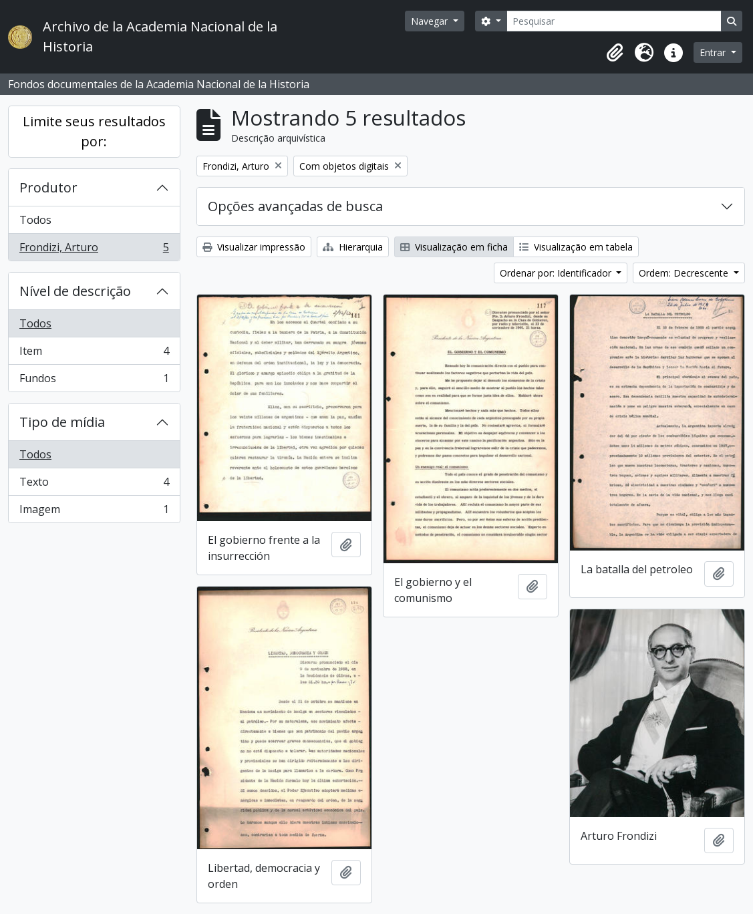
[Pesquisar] (614, 21)
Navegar (430, 21)
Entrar (714, 52)
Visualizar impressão (253, 247)
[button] (614, 52)
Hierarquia (353, 247)
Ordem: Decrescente (685, 273)
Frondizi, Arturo (94, 250)
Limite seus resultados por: (94, 131)
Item (94, 354)
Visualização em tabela (576, 247)
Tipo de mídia (62, 422)
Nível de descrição (75, 291)
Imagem (94, 511)
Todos (35, 219)
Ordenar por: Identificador (557, 273)
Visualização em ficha (454, 247)
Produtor (48, 187)
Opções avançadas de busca (295, 206)
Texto (94, 485)
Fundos (94, 381)
